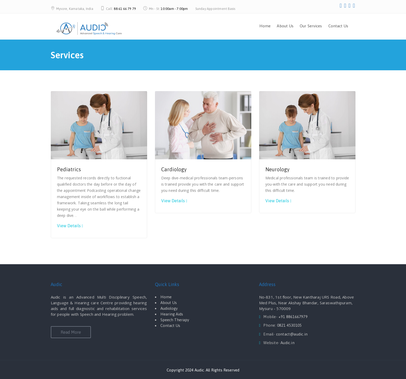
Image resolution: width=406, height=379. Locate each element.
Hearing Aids (171, 314)
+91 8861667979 (293, 316)
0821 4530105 (289, 325)
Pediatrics (69, 169)
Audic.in (287, 342)
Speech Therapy (174, 320)
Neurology (277, 169)
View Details (69, 225)
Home (265, 26)
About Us (285, 26)
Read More (71, 332)
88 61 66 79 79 (125, 9)
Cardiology (174, 169)
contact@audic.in (292, 334)
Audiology (169, 308)
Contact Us (338, 26)
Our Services (311, 26)
